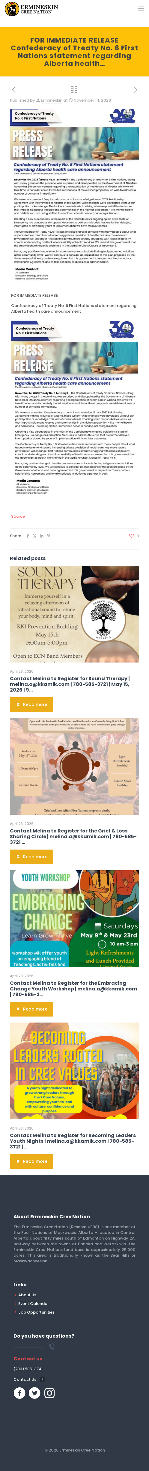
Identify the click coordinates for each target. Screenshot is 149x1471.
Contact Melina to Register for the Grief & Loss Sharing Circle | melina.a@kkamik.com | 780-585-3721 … (73, 836)
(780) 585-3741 (28, 1369)
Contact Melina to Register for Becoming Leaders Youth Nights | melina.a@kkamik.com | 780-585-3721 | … (73, 1141)
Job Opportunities (36, 1312)
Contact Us (24, 1379)
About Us (27, 1295)
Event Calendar (33, 1303)
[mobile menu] (141, 9)
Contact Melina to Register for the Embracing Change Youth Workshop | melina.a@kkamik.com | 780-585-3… (73, 989)
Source (18, 516)
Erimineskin (51, 100)
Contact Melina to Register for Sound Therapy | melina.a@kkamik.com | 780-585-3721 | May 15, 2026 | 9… (70, 684)
